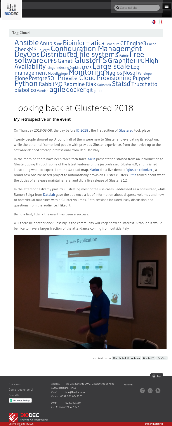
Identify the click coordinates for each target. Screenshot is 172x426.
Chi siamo (15, 384)
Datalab (49, 194)
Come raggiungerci (21, 390)
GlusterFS (148, 358)
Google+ (142, 390)
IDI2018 (82, 130)
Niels (91, 159)
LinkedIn (150, 390)
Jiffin (132, 175)
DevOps (162, 358)
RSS (157, 390)
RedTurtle (158, 423)
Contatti (14, 395)
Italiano (160, 21)
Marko (94, 169)
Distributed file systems (126, 358)
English (153, 21)
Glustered (126, 130)
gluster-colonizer (139, 169)
